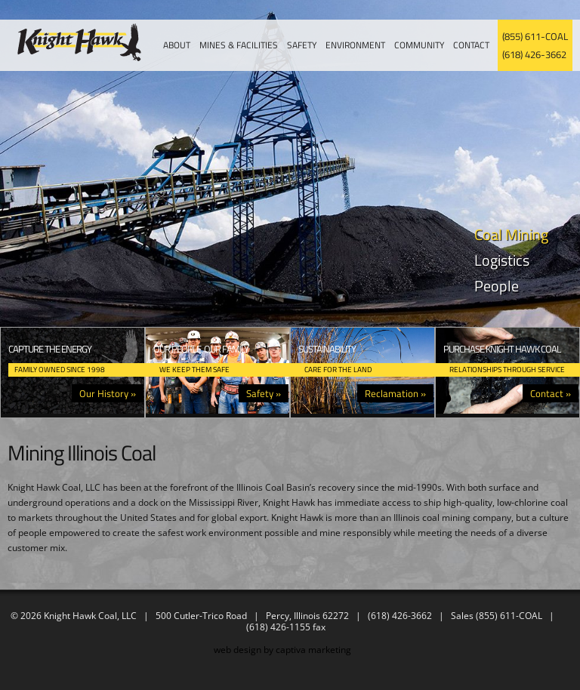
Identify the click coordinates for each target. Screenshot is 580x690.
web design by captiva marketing (282, 649)
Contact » (550, 393)
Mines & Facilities (238, 45)
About (176, 45)
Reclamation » (395, 393)
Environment (355, 45)
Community (419, 45)
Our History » (107, 393)
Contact (471, 45)
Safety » (263, 393)
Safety (301, 45)
